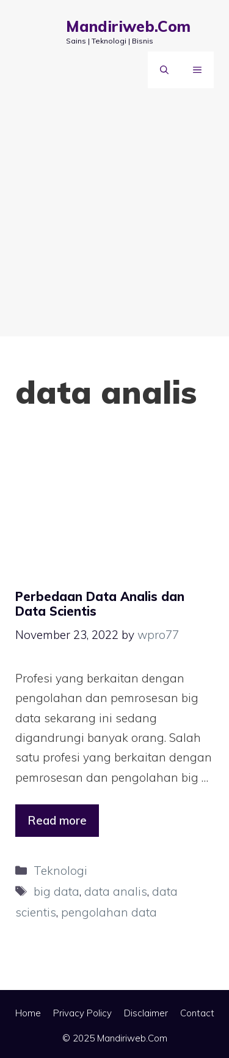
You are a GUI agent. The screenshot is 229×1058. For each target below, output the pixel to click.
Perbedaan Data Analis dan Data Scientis (99, 604)
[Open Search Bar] (164, 69)
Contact (197, 1013)
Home (28, 1013)
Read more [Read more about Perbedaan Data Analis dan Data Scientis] (57, 820)
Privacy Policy (82, 1013)
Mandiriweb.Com (128, 26)
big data (56, 891)
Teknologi (60, 870)
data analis (115, 891)
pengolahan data (109, 912)
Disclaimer (146, 1013)
